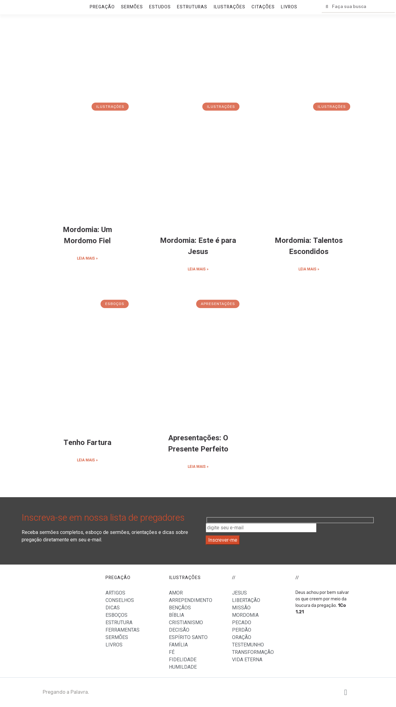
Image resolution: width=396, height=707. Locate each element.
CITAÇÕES (263, 7)
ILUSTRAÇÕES (229, 7)
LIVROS (289, 7)
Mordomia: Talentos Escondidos (309, 246)
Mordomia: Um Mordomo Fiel (87, 235)
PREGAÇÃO (102, 7)
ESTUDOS (160, 7)
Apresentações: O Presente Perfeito (198, 444)
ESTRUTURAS (192, 7)
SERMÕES (132, 7)
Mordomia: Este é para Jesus (198, 246)
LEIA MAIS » (87, 258)
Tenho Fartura (87, 442)
